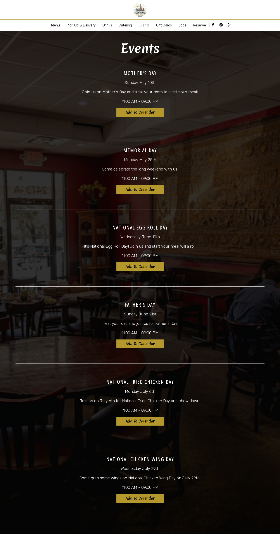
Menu (55, 25)
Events (144, 25)
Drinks (107, 25)
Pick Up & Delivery (81, 25)
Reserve (199, 25)
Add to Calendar (140, 112)
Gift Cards (164, 25)
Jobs (182, 25)
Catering (125, 25)
